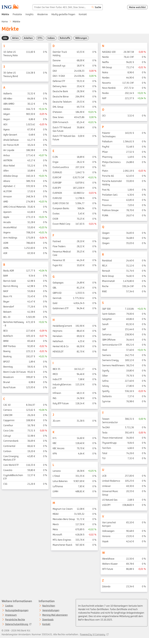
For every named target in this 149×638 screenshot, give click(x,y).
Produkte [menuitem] (17, 14)
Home (5, 21)
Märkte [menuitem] (5, 14)
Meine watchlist (137, 7)
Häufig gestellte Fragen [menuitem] (63, 14)
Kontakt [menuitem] (83, 14)
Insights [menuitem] (29, 14)
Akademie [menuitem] (42, 14)
